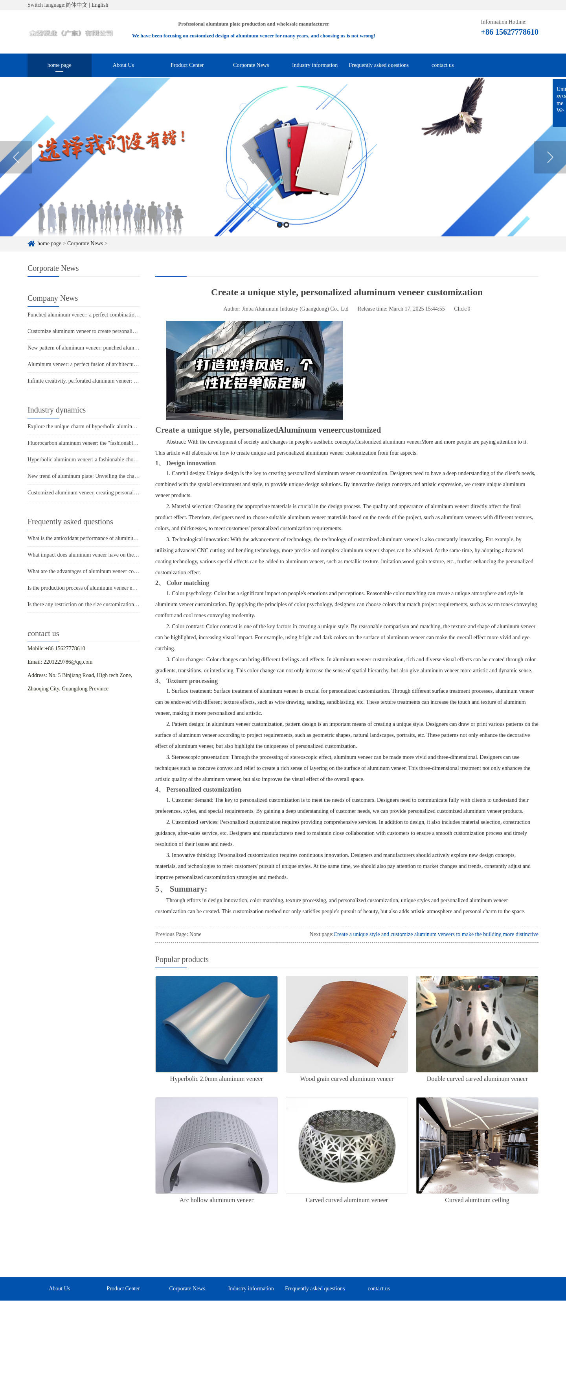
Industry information (315, 65)
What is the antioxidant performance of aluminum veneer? (92, 538)
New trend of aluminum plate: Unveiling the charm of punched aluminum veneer (117, 476)
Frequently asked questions (379, 65)
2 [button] (286, 236)
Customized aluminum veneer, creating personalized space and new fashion (111, 493)
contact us (443, 65)
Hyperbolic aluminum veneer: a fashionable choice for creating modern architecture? (121, 460)
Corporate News (251, 65)
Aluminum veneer (310, 430)
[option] (283, 168)
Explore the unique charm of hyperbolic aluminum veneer (91, 426)
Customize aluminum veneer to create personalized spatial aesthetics (103, 331)
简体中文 (77, 5)
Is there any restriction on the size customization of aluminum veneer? (105, 604)
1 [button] (279, 236)
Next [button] (550, 168)
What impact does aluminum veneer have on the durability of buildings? (107, 555)
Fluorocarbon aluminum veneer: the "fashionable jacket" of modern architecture (116, 443)
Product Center (187, 65)
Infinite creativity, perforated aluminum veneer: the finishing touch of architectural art (122, 381)
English (100, 5)
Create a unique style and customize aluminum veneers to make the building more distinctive (436, 934)
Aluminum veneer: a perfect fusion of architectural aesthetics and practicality (113, 364)
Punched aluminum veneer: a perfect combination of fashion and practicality (112, 315)
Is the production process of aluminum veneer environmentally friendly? (107, 588)
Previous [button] (16, 168)
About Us (123, 65)
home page (60, 65)
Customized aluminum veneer (388, 442)
